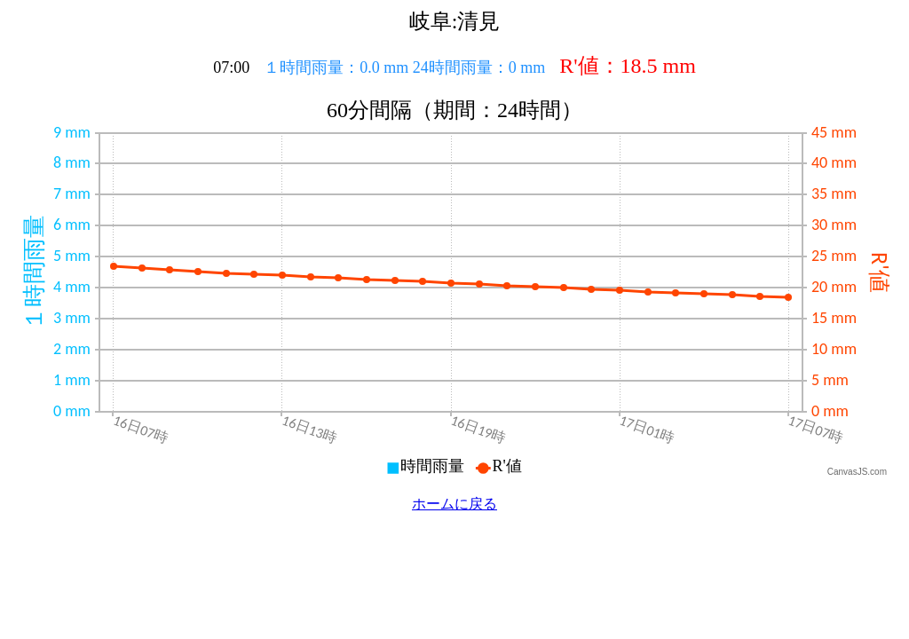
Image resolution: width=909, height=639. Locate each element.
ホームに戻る (454, 503)
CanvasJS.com (857, 472)
